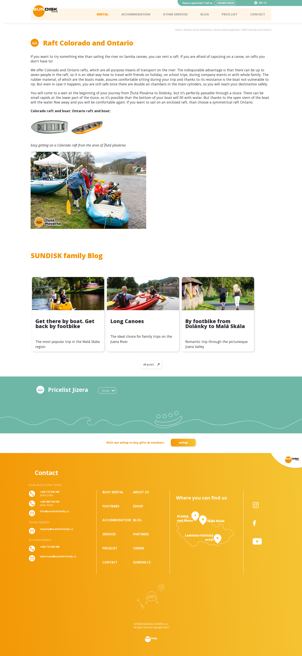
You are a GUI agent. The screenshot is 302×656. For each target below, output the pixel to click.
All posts (148, 364)
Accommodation (134, 14)
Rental (100, 14)
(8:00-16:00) (49, 503)
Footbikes (110, 506)
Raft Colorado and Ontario (256, 29)
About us (141, 492)
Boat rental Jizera (202, 29)
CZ (265, 2)
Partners (141, 534)
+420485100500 (225, 3)
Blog (204, 14)
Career (138, 548)
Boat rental (113, 492)
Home (178, 29)
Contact (257, 14)
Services (109, 534)
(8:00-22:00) (49, 493)
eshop (183, 442)
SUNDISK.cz (142, 562)
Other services (174, 14)
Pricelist (109, 548)
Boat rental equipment (227, 29)
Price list (229, 14)
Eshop (138, 506)
